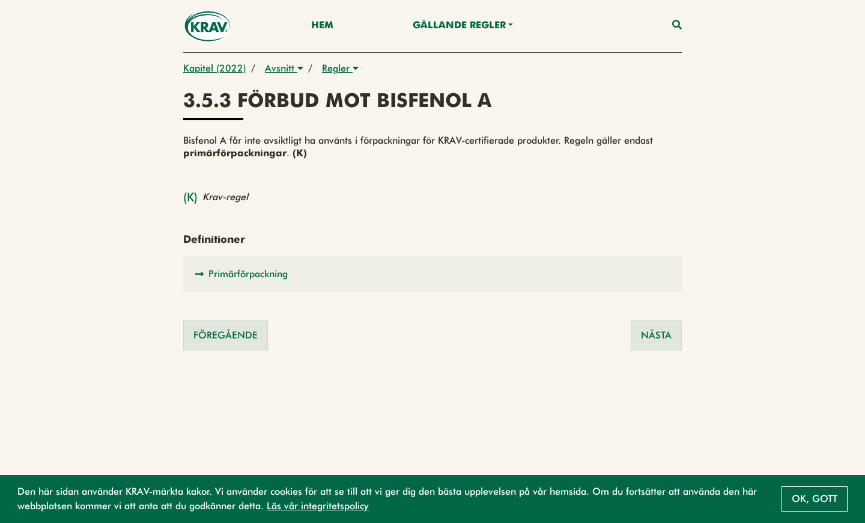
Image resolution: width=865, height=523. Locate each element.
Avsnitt (284, 68)
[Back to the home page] (207, 26)
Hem (322, 26)
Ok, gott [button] (814, 498)
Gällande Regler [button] (459, 26)
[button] (432, 274)
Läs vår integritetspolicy (318, 506)
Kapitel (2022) (214, 68)
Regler (340, 68)
